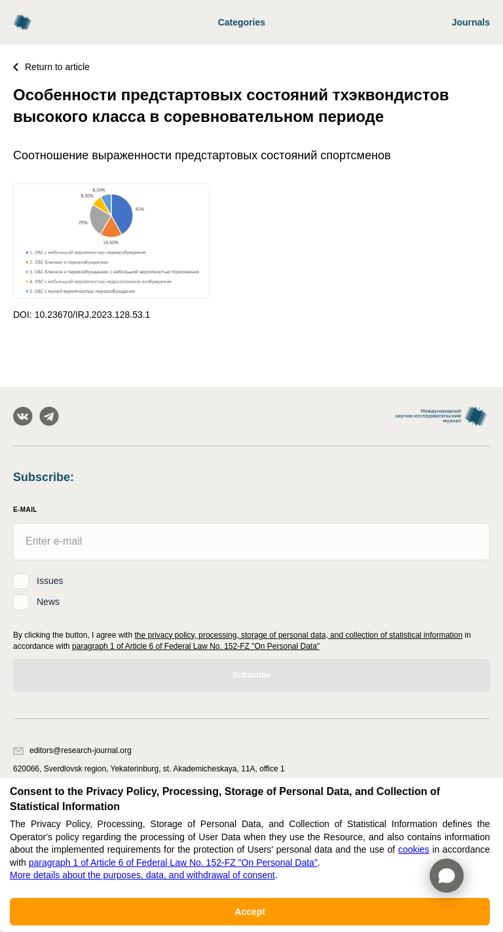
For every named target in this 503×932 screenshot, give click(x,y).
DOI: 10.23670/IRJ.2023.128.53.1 (81, 314)
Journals (471, 22)
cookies (413, 849)
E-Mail (25, 509)
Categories (241, 22)
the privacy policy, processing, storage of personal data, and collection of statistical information (298, 635)
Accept (249, 911)
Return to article (51, 67)
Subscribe (251, 675)
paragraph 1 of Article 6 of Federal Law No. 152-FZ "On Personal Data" (196, 646)
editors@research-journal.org (72, 750)
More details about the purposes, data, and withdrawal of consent (142, 875)
